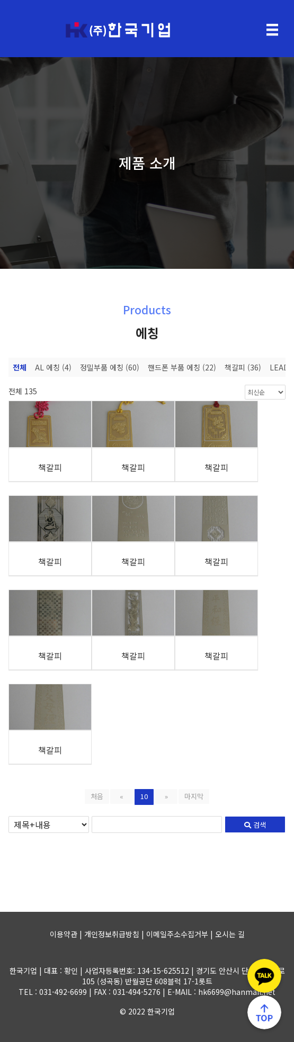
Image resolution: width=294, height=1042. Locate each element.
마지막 (193, 796)
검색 (255, 825)
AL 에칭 (53, 367)
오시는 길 (230, 934)
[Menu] (272, 29)
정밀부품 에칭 (109, 367)
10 (144, 796)
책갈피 (243, 367)
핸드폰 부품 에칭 (182, 367)
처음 (97, 796)
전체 (19, 367)
